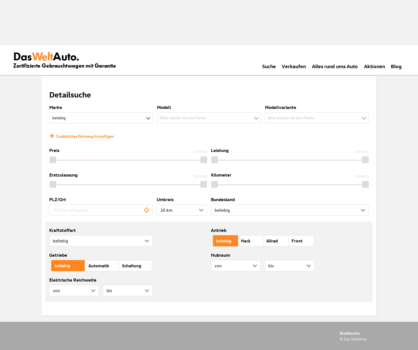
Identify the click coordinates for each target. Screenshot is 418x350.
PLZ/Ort (57, 199)
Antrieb (218, 230)
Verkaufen (294, 66)
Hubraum (220, 255)
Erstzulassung (63, 175)
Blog (396, 66)
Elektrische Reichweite (73, 280)
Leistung (220, 150)
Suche (269, 66)
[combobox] (101, 210)
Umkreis (165, 199)
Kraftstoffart (62, 230)
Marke (55, 107)
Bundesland (223, 199)
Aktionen (374, 66)
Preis (54, 150)
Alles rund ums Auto (335, 66)
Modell (164, 107)
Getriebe (58, 255)
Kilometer (221, 175)
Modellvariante (280, 107)
